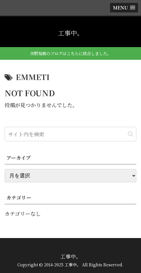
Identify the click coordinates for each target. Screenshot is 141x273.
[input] (70, 134)
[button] (130, 134)
